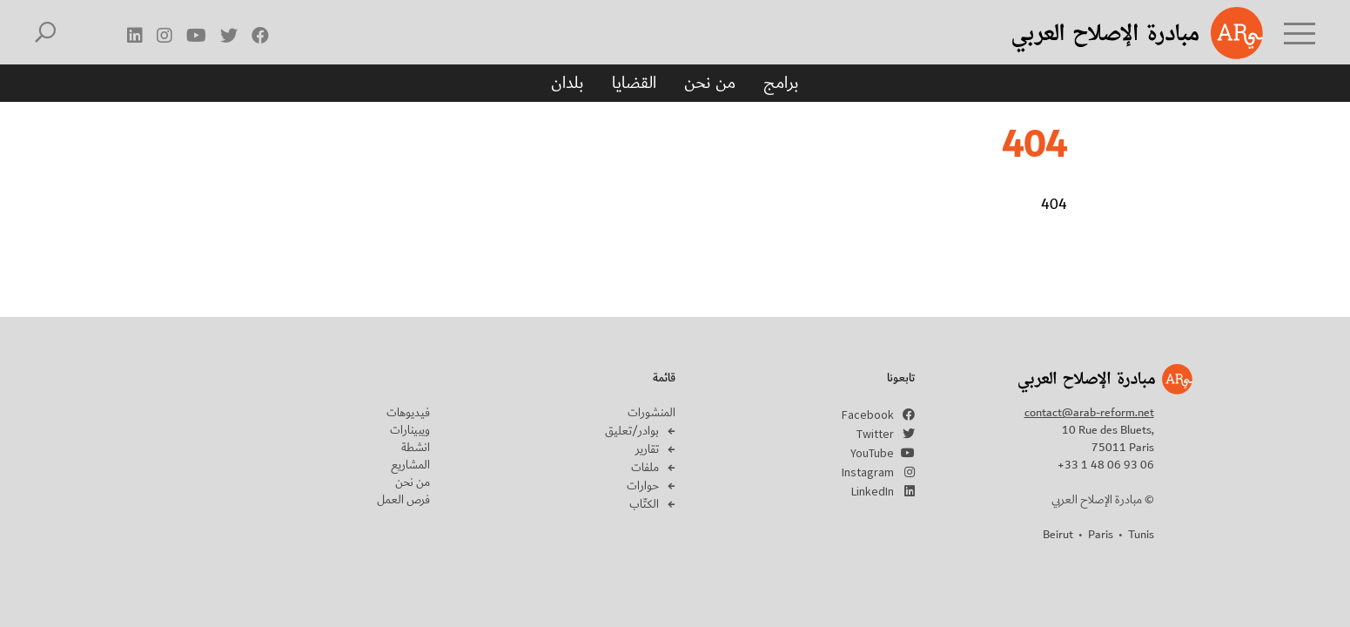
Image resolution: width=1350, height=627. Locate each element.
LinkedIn (872, 491)
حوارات (643, 486)
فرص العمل (403, 499)
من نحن (709, 83)
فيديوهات (408, 412)
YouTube (872, 453)
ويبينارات (410, 430)
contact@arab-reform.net (1089, 412)
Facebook (868, 414)
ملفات (645, 467)
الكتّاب (644, 504)
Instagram (868, 472)
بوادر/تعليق (632, 431)
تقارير (647, 449)
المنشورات (651, 412)
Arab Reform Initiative (1115, 33)
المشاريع (410, 465)
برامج (781, 83)
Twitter (875, 434)
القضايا (634, 83)
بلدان (567, 83)
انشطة (415, 447)
